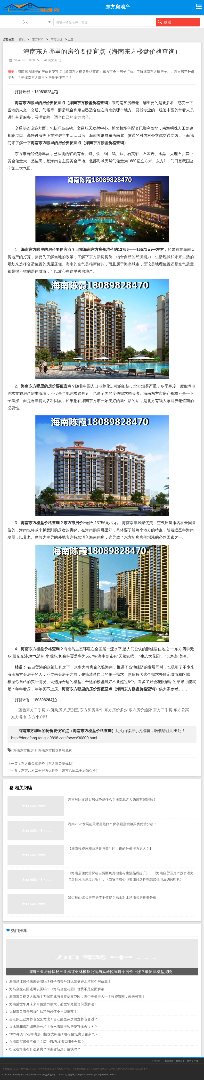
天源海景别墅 (9, 1069)
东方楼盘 (100, 143)
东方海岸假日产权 (25, 1069)
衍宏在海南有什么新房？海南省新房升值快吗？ (45, 1049)
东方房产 (38, 39)
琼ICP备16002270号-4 (105, 1074)
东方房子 (81, 117)
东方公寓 (181, 710)
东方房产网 (192, 1061)
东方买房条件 (91, 710)
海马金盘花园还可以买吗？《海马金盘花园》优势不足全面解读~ (57, 989)
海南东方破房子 (25, 750)
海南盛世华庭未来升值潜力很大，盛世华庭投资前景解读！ (53, 1004)
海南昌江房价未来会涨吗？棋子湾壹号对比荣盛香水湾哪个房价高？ (60, 981)
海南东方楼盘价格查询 (55, 750)
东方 (25, 22)
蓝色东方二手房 (32, 710)
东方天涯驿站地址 (77, 1069)
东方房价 (56, 39)
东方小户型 (37, 717)
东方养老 (19, 717)
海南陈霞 (169, 1061)
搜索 (164, 22)
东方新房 (97, 257)
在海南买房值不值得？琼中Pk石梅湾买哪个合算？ (46, 1042)
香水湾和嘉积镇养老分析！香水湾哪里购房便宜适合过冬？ (53, 1027)
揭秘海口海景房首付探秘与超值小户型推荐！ (43, 1012)
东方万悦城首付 (60, 1069)
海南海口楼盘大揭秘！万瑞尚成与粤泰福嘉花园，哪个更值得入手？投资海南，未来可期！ (77, 996)
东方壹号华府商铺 (43, 1069)
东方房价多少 (116, 710)
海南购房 (93, 530)
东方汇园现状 (92, 1069)
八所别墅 (71, 710)
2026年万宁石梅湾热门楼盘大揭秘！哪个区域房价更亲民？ (53, 1034)
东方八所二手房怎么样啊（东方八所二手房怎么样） (60, 770)
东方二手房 (162, 710)
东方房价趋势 (140, 710)
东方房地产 (48, 1074)
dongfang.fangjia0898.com (28, 1074)
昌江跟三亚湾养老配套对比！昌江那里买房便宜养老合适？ (53, 1019)
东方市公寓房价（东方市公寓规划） (48, 764)
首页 (22, 39)
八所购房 (54, 710)
